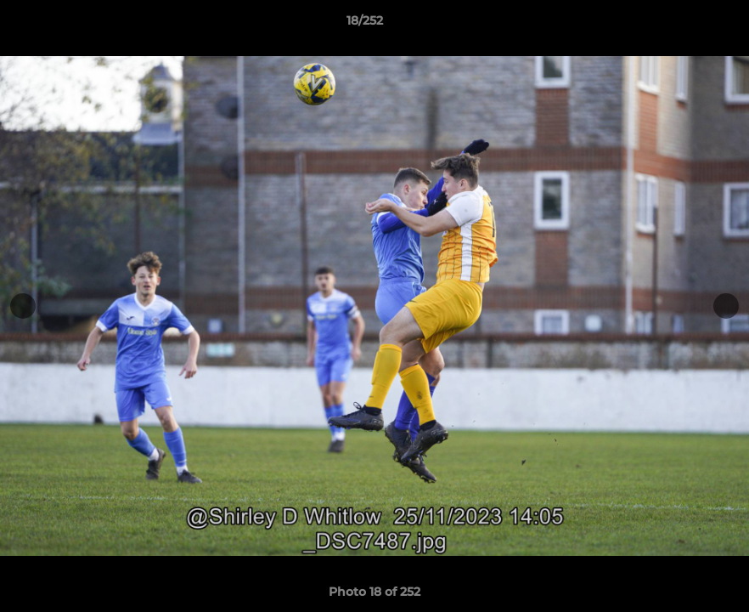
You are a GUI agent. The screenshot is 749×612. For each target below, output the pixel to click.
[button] (677, 24)
